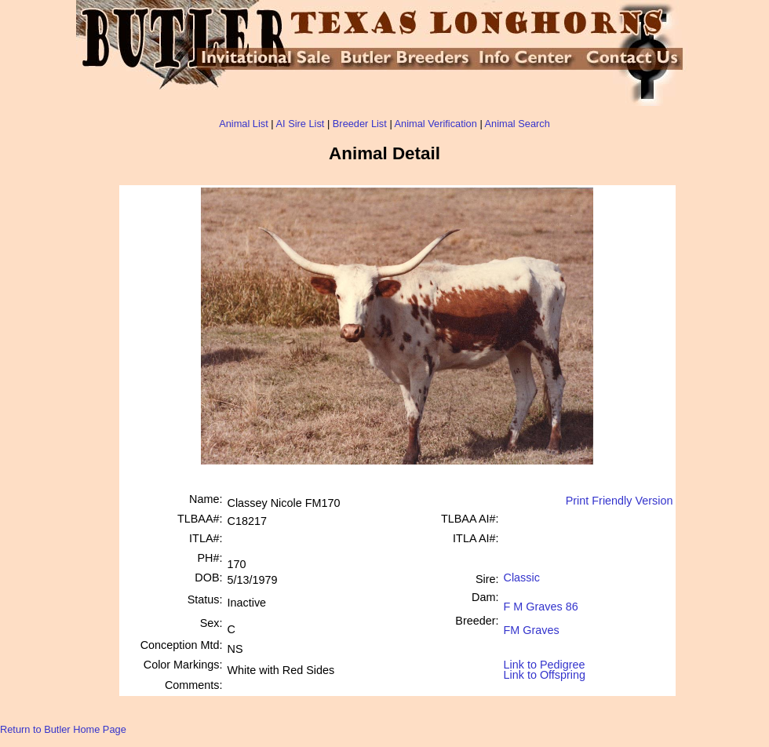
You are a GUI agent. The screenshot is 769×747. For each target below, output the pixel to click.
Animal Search (517, 123)
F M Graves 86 (541, 600)
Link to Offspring (545, 671)
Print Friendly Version (619, 500)
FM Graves (531, 624)
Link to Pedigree (544, 663)
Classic (522, 577)
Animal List (243, 123)
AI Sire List (300, 123)
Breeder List (360, 123)
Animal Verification (436, 123)
